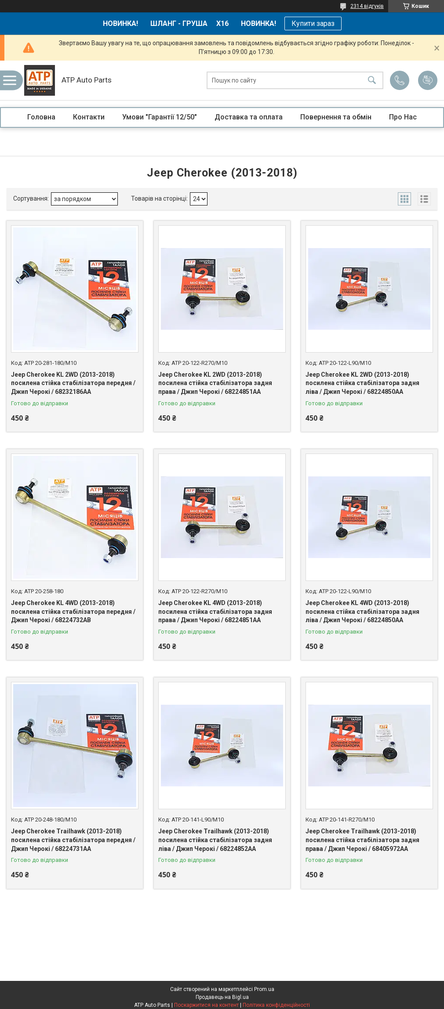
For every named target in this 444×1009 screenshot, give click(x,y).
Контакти (89, 117)
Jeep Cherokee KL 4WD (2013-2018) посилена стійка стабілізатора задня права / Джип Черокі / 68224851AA (215, 611)
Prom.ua (264, 989)
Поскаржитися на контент (206, 1005)
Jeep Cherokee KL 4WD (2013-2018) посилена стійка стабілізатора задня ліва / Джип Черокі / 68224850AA (362, 611)
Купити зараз (313, 23)
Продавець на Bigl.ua (222, 997)
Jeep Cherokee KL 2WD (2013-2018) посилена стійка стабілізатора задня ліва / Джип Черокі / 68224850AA (362, 383)
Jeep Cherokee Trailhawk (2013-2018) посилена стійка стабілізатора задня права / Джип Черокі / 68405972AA (362, 840)
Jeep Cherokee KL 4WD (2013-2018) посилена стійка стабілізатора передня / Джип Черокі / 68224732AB (73, 611)
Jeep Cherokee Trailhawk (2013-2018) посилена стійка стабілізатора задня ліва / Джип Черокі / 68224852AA (215, 840)
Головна (41, 117)
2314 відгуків (367, 6)
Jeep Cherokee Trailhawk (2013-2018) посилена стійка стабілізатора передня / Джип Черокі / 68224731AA (73, 840)
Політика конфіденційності (276, 1005)
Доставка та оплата (249, 117)
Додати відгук (427, 80)
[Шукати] (371, 80)
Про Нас (403, 117)
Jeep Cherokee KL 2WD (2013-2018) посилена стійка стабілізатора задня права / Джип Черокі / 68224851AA (215, 383)
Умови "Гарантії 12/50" (159, 117)
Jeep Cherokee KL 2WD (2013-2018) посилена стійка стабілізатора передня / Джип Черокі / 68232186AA (73, 383)
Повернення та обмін (335, 117)
